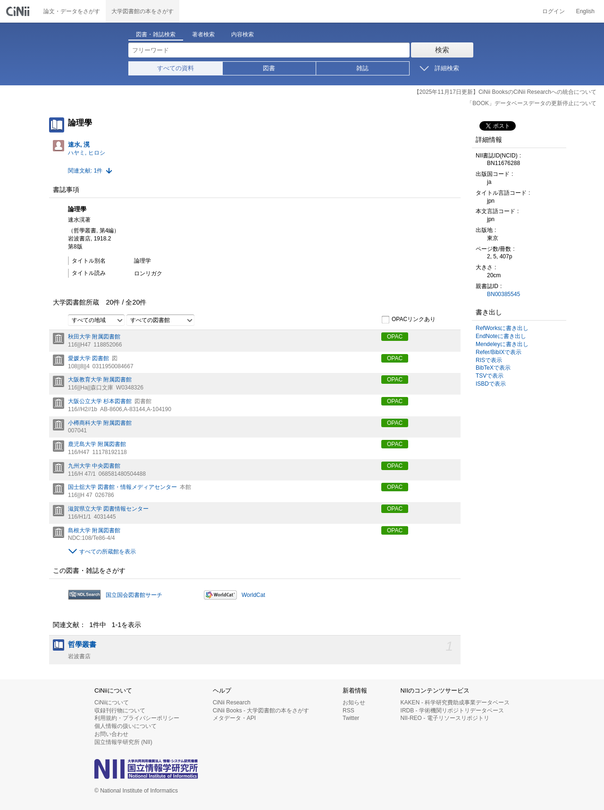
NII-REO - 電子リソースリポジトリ (445, 718)
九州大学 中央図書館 (94, 466)
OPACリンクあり (408, 319)
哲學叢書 (82, 644)
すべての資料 (175, 68)
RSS (348, 710)
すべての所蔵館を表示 (107, 551)
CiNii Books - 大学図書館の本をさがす (261, 710)
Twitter (351, 718)
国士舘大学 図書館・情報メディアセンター (122, 487)
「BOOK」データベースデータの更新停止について (531, 103)
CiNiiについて (111, 702)
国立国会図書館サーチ (134, 595)
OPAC (395, 336)
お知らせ (354, 702)
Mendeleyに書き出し (502, 344)
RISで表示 (489, 360)
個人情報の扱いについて (125, 726)
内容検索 (242, 34)
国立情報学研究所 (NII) (123, 742)
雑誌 (362, 68)
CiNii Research (232, 702)
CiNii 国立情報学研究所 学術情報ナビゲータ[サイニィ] (19, 11)
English (585, 11)
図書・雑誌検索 (156, 34)
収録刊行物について (119, 710)
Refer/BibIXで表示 (498, 352)
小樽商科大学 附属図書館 (100, 423)
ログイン (553, 11)
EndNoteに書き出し (501, 336)
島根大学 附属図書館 (94, 530)
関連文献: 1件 (85, 170)
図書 (269, 68)
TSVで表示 (489, 375)
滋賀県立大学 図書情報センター (108, 508)
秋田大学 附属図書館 (94, 336)
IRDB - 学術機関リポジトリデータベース (452, 710)
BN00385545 (503, 294)
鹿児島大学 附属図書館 (97, 444)
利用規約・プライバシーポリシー (136, 718)
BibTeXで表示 (493, 367)
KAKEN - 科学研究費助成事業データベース (455, 702)
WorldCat (253, 595)
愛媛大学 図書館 (88, 358)
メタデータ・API (234, 718)
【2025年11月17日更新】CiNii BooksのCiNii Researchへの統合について (505, 92)
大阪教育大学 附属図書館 (100, 379)
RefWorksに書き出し (502, 328)
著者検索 (203, 34)
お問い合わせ (111, 734)
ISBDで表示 (491, 383)
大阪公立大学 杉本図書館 (100, 401)
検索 (442, 50)
